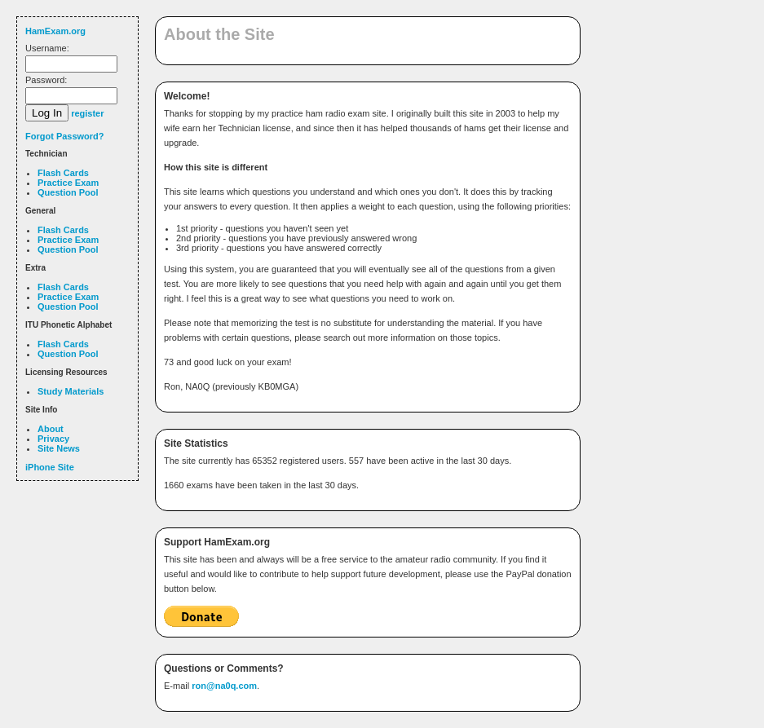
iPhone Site (49, 467)
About (51, 429)
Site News (59, 448)
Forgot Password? (64, 136)
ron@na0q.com (224, 685)
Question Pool (68, 192)
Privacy (53, 438)
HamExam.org (55, 31)
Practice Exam (68, 183)
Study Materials (71, 391)
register (87, 113)
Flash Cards (63, 173)
